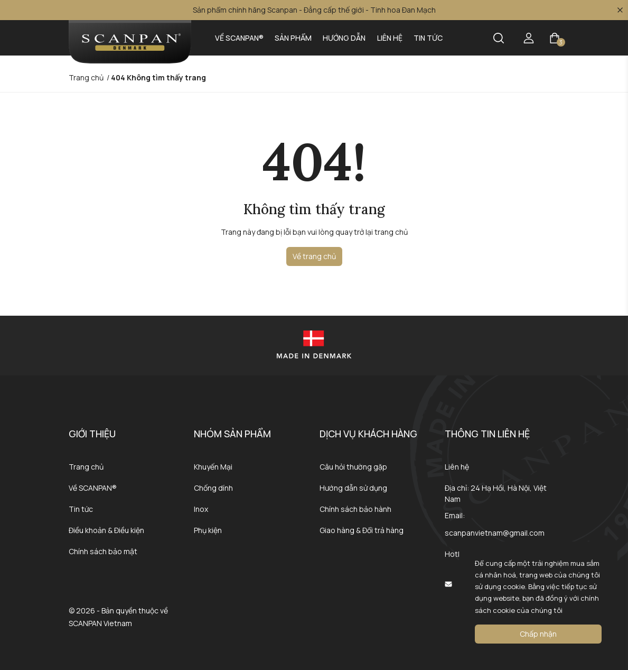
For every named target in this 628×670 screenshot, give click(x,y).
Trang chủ (86, 467)
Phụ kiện (208, 530)
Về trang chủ (314, 256)
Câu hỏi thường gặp (353, 467)
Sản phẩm (293, 38)
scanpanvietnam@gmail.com (495, 533)
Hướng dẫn (344, 38)
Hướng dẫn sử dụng (353, 488)
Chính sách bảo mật (103, 551)
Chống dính (213, 488)
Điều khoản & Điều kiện (106, 530)
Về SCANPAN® (239, 38)
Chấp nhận (538, 634)
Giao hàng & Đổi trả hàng (362, 530)
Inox (201, 509)
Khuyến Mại (213, 467)
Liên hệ (389, 38)
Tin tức (428, 38)
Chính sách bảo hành (355, 509)
